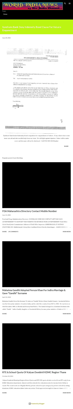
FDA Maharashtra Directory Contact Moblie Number (29, 211)
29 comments (13, 231)
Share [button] (66, 146)
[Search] (65, 3)
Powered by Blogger (36, 404)
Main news (67, 231)
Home (5, 14)
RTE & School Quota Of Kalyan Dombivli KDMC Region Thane (34, 372)
